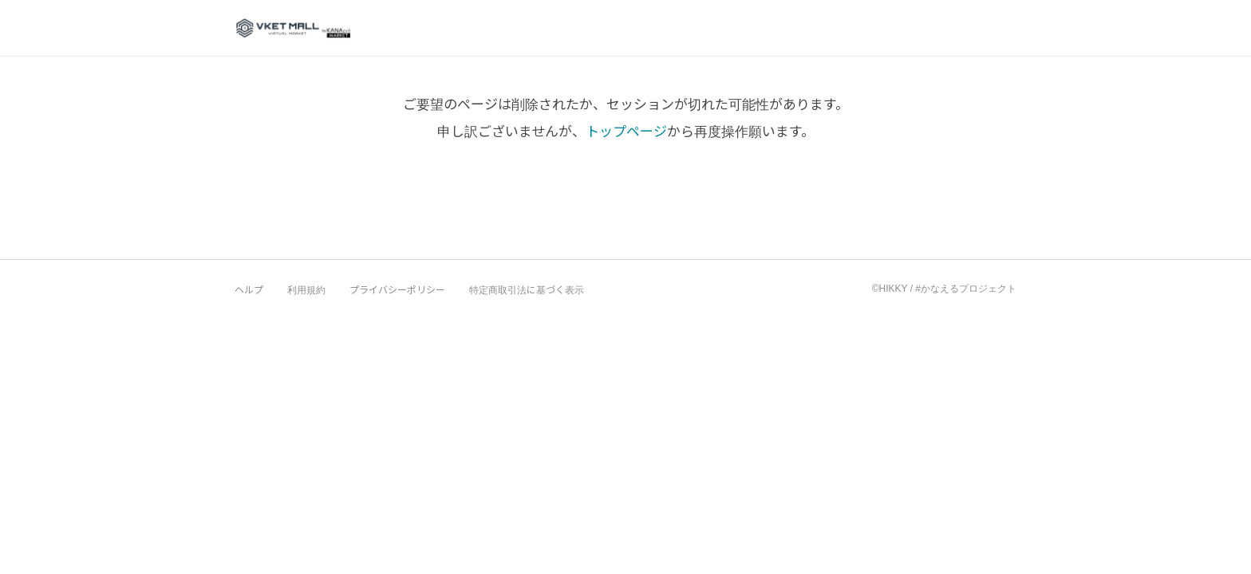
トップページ (626, 130)
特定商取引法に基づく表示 (526, 289)
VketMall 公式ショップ (294, 27)
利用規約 (306, 289)
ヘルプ (249, 289)
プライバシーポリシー (397, 289)
